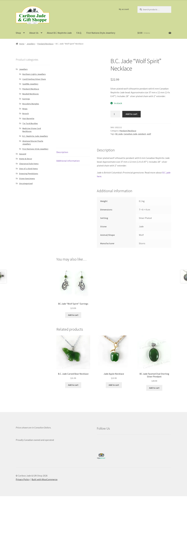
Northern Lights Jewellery (34, 74)
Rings (24, 108)
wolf (149, 134)
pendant (142, 134)
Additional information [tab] (68, 160)
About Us (33, 32)
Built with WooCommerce (44, 479)
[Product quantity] (115, 114)
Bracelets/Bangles (30, 103)
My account (124, 9)
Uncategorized (26, 183)
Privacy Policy (23, 479)
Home (21, 43)
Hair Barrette (28, 118)
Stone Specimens (27, 178)
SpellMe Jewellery (30, 84)
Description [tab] (62, 152)
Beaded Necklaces (30, 94)
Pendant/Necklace (45, 43)
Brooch (25, 113)
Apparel (22, 154)
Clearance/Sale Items (29, 163)
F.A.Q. (79, 32)
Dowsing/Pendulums (28, 173)
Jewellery (31, 43)
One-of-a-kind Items (28, 168)
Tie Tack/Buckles (30, 123)
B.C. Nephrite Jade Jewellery (35, 136)
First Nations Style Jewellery (100, 32)
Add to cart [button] (73, 315)
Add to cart (131, 113)
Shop (18, 32)
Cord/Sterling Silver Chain (34, 79)
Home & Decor (25, 158)
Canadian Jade (130, 134)
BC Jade (119, 134)
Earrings (26, 98)
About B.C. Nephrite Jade (59, 32)
